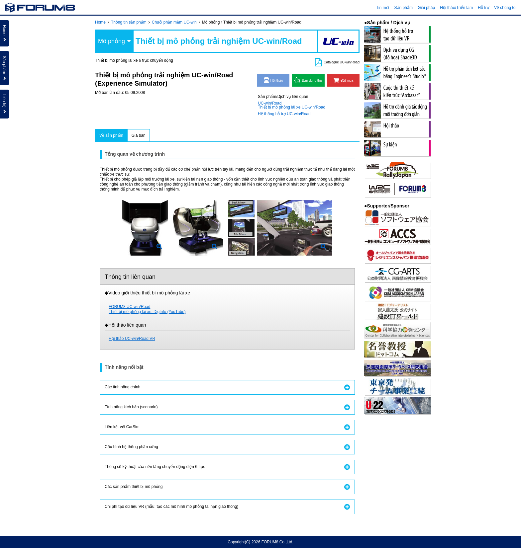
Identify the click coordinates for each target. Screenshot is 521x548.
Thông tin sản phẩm (129, 22)
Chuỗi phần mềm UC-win (174, 22)
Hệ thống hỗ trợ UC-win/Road (284, 114)
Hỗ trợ (483, 8)
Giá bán (139, 135)
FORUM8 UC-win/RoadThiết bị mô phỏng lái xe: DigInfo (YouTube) (147, 309)
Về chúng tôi (505, 8)
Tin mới (382, 8)
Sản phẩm (403, 8)
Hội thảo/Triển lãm (456, 8)
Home (100, 22)
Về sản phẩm (111, 135)
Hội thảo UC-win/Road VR (132, 338)
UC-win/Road (269, 103)
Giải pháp (426, 8)
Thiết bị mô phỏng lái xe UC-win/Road (291, 107)
